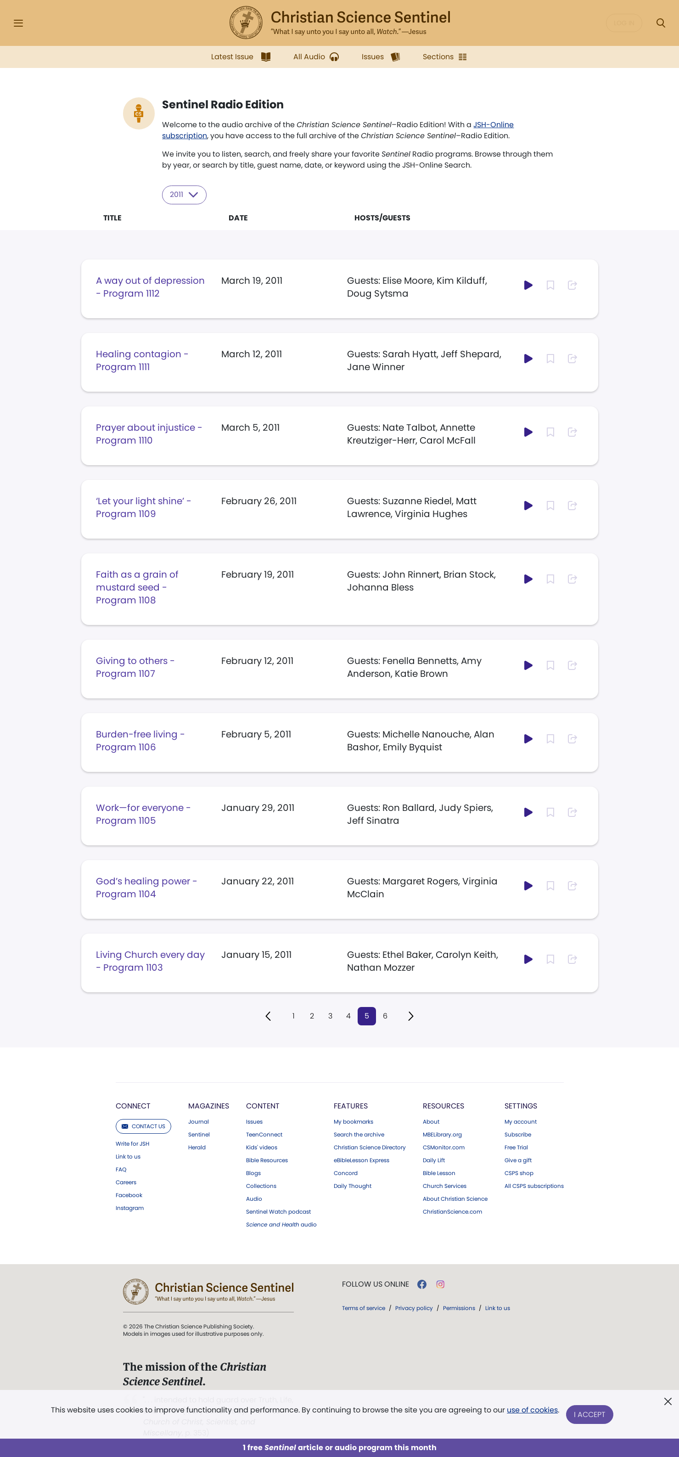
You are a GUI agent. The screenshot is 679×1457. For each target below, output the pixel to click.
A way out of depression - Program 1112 (150, 286)
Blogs (253, 1173)
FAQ (121, 1169)
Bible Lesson (439, 1173)
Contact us (143, 1126)
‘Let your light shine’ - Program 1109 (143, 507)
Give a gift (518, 1160)
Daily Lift (434, 1160)
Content (263, 1106)
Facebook (129, 1195)
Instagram (130, 1208)
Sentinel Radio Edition (223, 104)
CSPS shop (519, 1173)
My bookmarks (353, 1122)
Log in (624, 23)
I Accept (590, 1414)
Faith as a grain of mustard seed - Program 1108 (137, 587)
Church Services (444, 1186)
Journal (198, 1122)
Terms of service (363, 1308)
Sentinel (199, 1134)
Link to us (128, 1156)
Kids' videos (261, 1147)
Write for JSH (132, 1144)
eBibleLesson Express (361, 1160)
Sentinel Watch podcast (278, 1212)
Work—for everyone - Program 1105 (143, 814)
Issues (254, 1122)
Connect (133, 1106)
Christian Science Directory (370, 1147)
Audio (254, 1199)
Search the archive (359, 1134)
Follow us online (375, 1284)
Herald (197, 1147)
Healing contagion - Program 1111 (142, 360)
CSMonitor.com (444, 1147)
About (431, 1122)
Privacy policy (414, 1308)
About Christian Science (455, 1199)
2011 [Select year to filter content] (184, 194)
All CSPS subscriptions (534, 1186)
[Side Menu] (18, 23)
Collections (261, 1186)
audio (281, 1224)
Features (351, 1106)
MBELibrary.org (442, 1134)
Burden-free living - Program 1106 (140, 740)
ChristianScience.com (452, 1212)
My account (521, 1122)
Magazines (208, 1106)
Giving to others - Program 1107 (135, 667)
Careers (126, 1182)
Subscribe (518, 1134)
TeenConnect (264, 1134)
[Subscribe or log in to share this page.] (572, 285)
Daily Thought (352, 1186)
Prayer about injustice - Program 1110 (149, 433)
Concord (346, 1173)
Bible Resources (267, 1160)
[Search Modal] (661, 23)
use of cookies (532, 1411)
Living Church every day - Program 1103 (150, 960)
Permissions (459, 1308)
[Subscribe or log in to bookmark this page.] (550, 285)
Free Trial (516, 1147)
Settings (521, 1106)
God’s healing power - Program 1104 (146, 887)
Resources (443, 1106)
